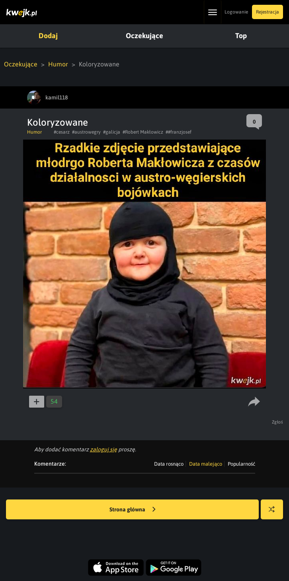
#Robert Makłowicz (143, 132)
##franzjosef (178, 132)
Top (241, 35)
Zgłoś (277, 422)
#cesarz (62, 132)
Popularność (241, 464)
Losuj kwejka (275, 513)
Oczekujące (144, 35)
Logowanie (236, 12)
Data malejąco (205, 464)
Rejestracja (267, 12)
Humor (58, 64)
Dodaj (48, 35)
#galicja (111, 132)
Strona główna (132, 509)
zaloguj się (103, 449)
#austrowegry (86, 132)
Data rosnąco (169, 464)
